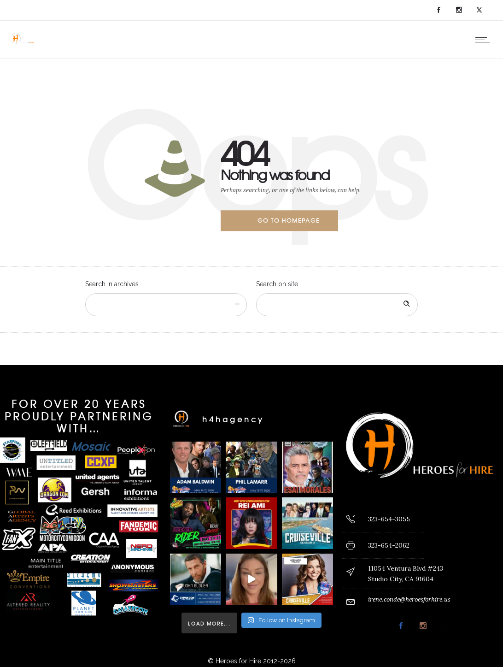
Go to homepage (288, 220)
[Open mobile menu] (484, 39)
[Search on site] (337, 304)
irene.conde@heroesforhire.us (409, 599)
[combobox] (166, 304)
